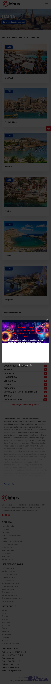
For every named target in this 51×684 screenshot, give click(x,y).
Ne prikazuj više (25, 365)
